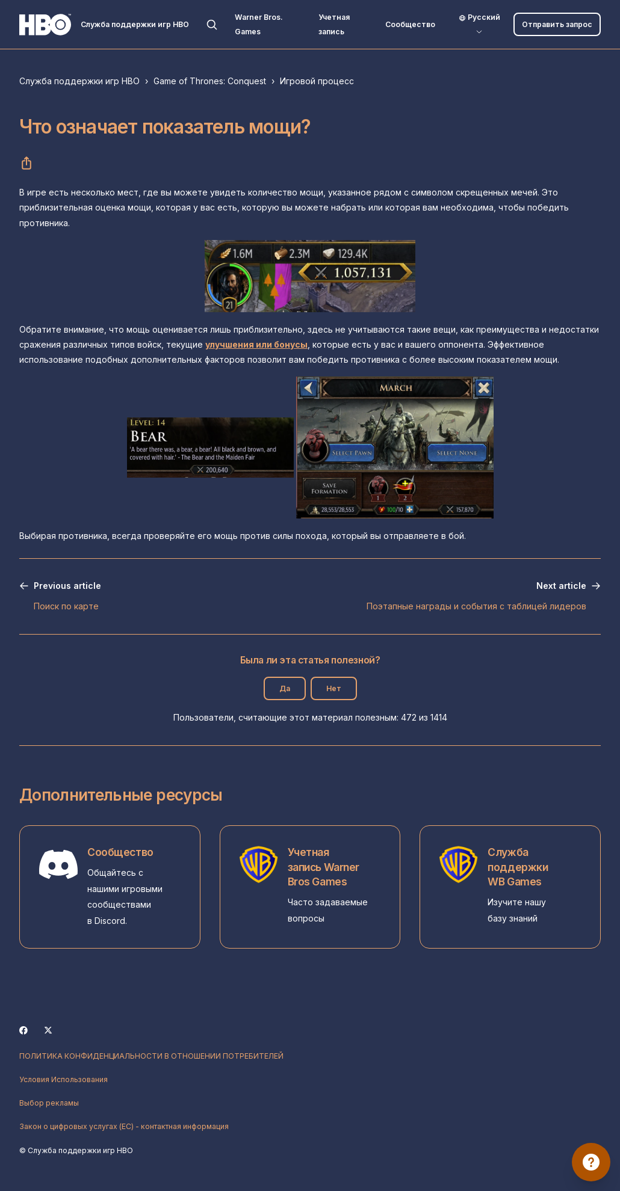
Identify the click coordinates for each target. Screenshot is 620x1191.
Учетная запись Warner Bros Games (323, 867)
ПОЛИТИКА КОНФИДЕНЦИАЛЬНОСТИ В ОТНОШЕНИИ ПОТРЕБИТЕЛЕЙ (151, 1055)
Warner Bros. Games (259, 24)
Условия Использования (63, 1079)
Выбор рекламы (49, 1102)
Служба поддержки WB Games (518, 867)
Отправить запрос (557, 24)
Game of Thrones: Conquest (209, 81)
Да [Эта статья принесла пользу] (284, 688)
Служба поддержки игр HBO (79, 81)
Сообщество (410, 24)
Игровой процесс (317, 81)
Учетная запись (334, 24)
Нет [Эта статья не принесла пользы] (333, 688)
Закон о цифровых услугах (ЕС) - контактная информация (124, 1126)
